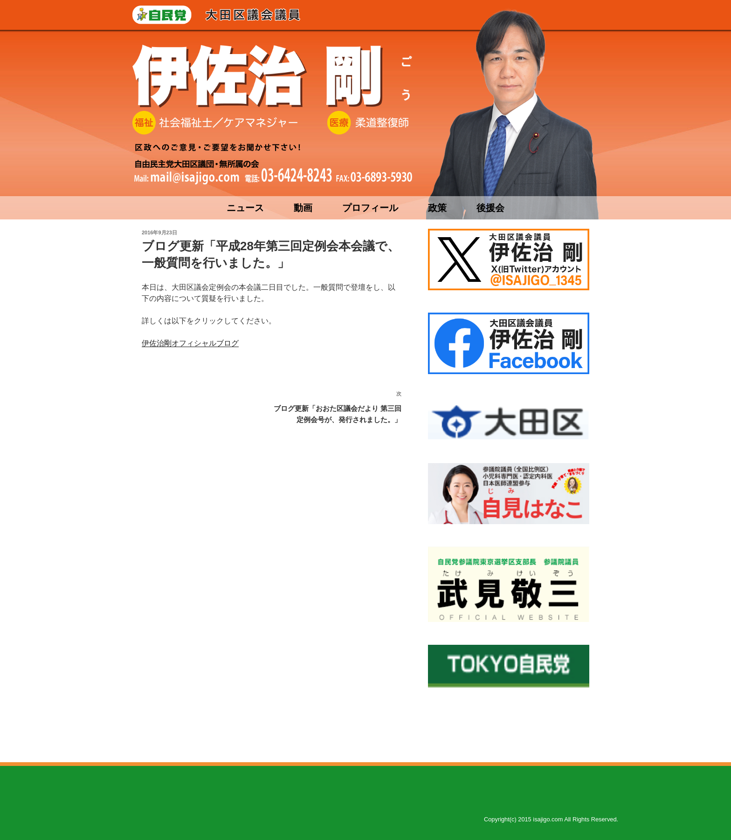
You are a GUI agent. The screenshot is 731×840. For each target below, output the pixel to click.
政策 (437, 208)
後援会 (490, 208)
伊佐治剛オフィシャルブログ (190, 343)
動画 (303, 208)
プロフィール (370, 208)
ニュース (245, 208)
